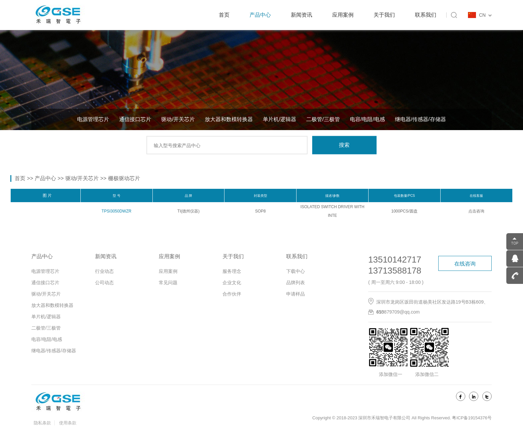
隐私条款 (42, 422)
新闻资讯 (301, 15)
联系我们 (425, 15)
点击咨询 (476, 211)
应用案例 (343, 15)
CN (485, 15)
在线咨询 (465, 264)
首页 (224, 15)
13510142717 (394, 260)
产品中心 (260, 15)
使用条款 (67, 422)
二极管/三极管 (323, 119)
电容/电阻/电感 (367, 119)
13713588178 (394, 271)
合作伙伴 (231, 294)
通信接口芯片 (135, 119)
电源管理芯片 (93, 119)
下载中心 (295, 271)
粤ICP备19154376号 (472, 417)
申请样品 (295, 294)
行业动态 (104, 271)
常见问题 (168, 282)
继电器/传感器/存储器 (420, 119)
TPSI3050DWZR (116, 211)
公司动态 (104, 282)
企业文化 (231, 282)
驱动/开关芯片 (177, 119)
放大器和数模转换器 (229, 119)
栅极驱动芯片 (124, 178)
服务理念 (231, 271)
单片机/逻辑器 (279, 119)
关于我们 (384, 15)
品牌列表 (295, 282)
